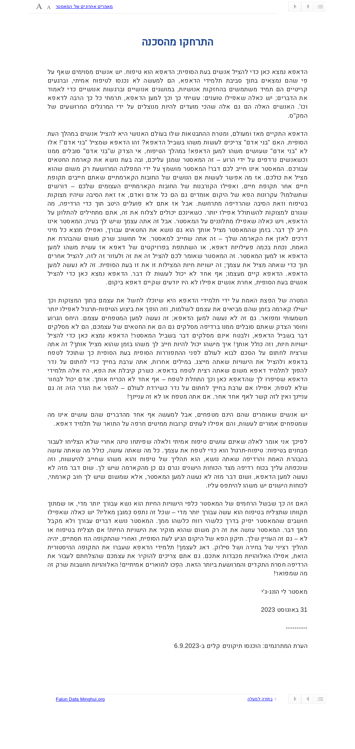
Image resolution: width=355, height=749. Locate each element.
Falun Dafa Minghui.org (80, 699)
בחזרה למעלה (260, 699)
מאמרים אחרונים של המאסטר (84, 6)
